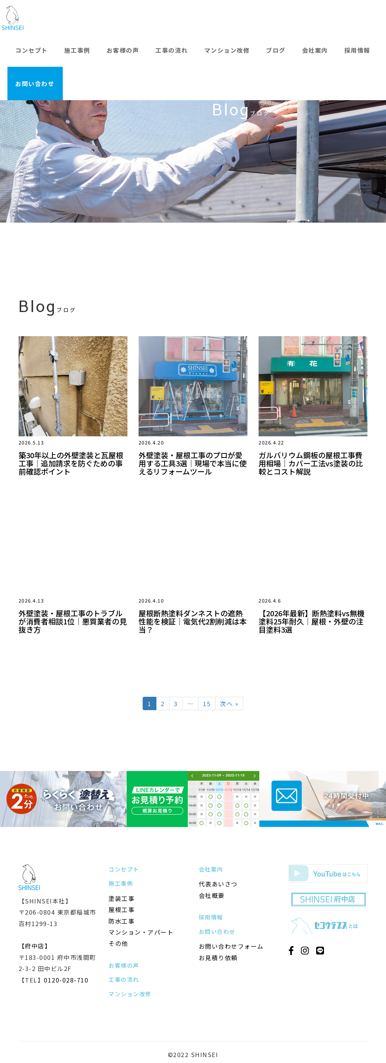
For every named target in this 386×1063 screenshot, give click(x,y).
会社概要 (212, 895)
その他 (118, 943)
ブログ (276, 50)
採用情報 (357, 50)
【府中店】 (35, 945)
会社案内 (315, 50)
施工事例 (77, 50)
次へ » (229, 703)
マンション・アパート (140, 932)
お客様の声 (123, 50)
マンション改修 (227, 50)
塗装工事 (121, 898)
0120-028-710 (66, 979)
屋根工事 (121, 909)
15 (207, 703)
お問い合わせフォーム (231, 946)
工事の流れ (171, 50)
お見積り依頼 (218, 957)
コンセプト (31, 50)
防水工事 (121, 920)
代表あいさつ (218, 883)
